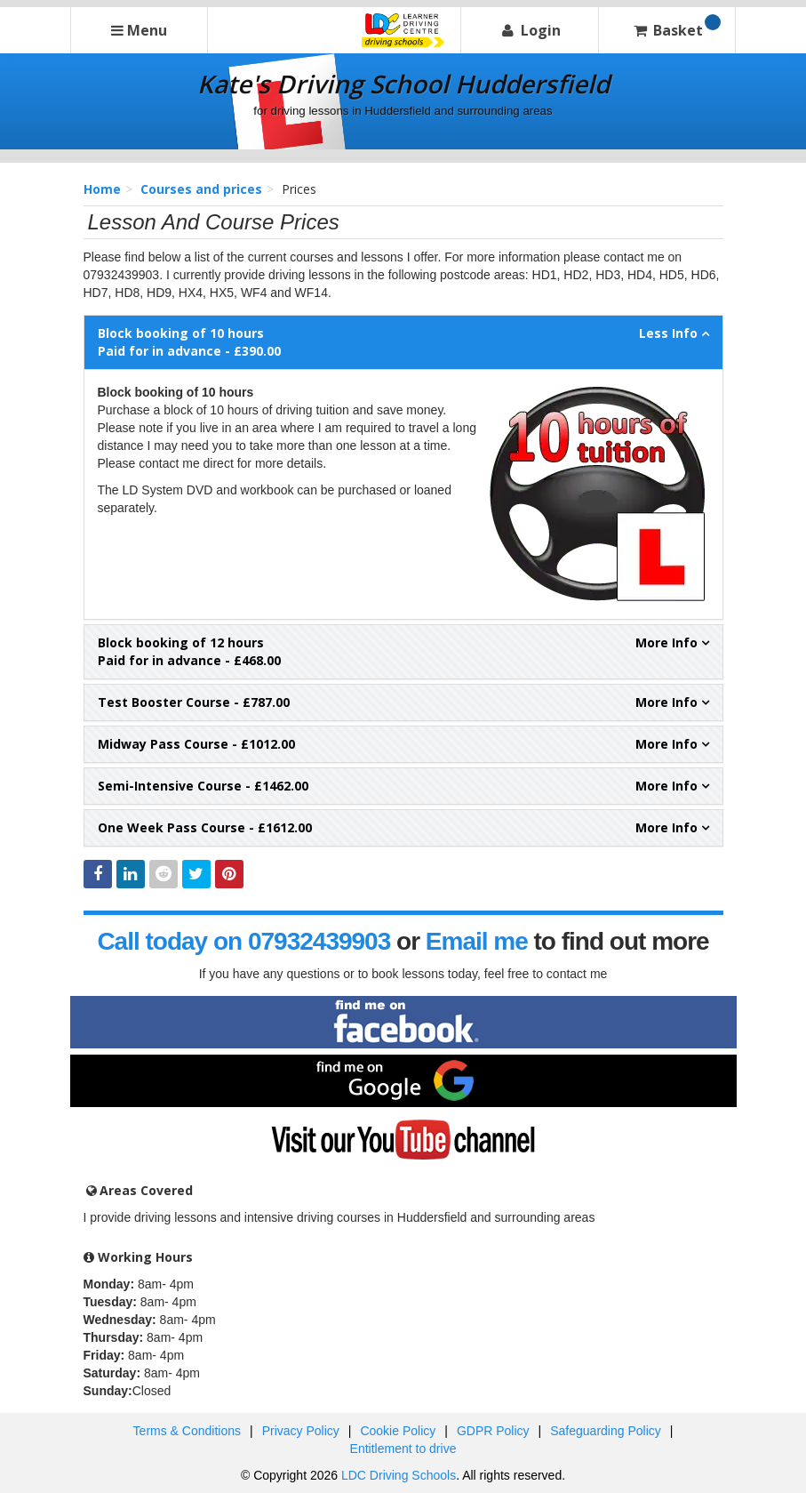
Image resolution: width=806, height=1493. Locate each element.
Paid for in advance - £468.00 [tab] (403, 651)
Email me (477, 941)
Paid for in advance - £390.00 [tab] (403, 342)
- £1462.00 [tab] (403, 786)
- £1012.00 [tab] (403, 744)
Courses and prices (201, 189)
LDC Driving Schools (398, 1475)
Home (102, 189)
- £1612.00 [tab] (403, 828)
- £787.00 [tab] (403, 702)
